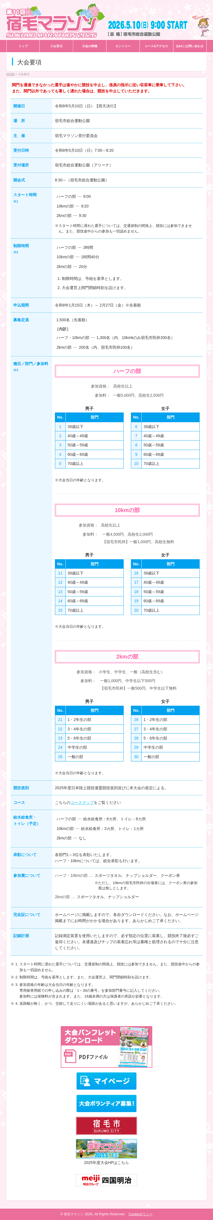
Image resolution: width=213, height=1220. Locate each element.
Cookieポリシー (141, 1214)
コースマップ (82, 802)
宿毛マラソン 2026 (78, 1214)
